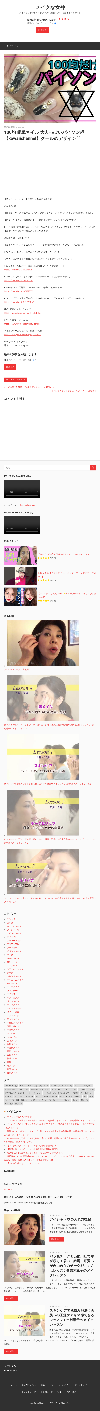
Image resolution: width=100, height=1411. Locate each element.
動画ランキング (29, 1385)
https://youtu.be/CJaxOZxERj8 (18, 269)
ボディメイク (13, 1005)
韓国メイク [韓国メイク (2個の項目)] (9, 1104)
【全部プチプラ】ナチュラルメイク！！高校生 (72, 391)
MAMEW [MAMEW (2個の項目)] (22, 1086)
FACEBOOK (9, 1171)
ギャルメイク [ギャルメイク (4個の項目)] (24, 1089)
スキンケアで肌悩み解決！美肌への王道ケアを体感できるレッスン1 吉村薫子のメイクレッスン (51, 1120)
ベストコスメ (13, 997)
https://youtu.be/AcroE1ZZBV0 (18, 291)
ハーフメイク (13, 987)
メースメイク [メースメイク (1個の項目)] (29, 1097)
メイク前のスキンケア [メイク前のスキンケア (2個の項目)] (61, 1093)
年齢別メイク (13, 1047)
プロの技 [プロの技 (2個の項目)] (21, 1093)
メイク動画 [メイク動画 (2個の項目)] (75, 1093)
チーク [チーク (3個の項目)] (47, 1089)
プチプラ (11, 994)
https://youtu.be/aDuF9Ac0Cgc (18, 280)
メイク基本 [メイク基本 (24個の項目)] (9, 1097)
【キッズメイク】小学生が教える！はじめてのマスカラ (63, 554)
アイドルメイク (14, 933)
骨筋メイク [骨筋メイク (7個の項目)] (18, 1104)
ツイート (8, 1189)
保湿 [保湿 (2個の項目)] (85, 1097)
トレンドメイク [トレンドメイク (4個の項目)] (56, 1089)
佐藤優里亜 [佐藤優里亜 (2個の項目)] (78, 1097)
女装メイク (12, 1040)
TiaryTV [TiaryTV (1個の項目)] (29, 1086)
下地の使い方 (13, 1026)
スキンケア (9, 380)
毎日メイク (12, 1055)
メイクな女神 (50, 7)
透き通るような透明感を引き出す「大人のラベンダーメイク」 (35, 1152)
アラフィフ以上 (14, 944)
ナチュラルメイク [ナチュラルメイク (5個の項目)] (70, 1089)
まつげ (10, 922)
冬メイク (11, 1033)
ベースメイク (13, 1001)
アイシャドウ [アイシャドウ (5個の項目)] (44, 1086)
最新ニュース (13, 1051)
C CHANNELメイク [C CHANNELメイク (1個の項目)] (11, 1086)
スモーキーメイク (15, 969)
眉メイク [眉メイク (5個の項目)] (75, 1100)
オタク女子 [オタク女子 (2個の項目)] (88, 1086)
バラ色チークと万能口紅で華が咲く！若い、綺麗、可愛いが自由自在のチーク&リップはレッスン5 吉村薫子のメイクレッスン (71, 1265)
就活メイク (12, 1044)
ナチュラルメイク (15, 980)
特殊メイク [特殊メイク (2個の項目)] (67, 1100)
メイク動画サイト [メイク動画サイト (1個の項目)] (86, 1093)
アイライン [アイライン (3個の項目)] (78, 1086)
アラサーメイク (14, 940)
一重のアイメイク (15, 1022)
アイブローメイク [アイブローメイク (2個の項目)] (56, 1086)
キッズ (10, 955)
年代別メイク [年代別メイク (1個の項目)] (35, 1100)
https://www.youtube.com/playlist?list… (22, 323)
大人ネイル (21, 380)
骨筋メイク (12, 1072)
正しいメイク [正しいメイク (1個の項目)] (46, 1100)
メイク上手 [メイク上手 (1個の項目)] (47, 1093)
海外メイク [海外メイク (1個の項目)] (57, 1100)
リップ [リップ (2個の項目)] (37, 1097)
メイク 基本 (13, 1012)
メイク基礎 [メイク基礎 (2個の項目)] (18, 1097)
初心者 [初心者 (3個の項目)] (90, 1097)
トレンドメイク (14, 976)
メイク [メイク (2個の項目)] (39, 1093)
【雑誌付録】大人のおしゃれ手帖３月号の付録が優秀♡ (32, 1149)
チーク (10, 972)
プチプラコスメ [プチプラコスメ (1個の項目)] (10, 1093)
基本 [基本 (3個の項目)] (17, 1100)
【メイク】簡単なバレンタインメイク (24, 1163)
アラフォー (12, 947)
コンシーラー (13, 962)
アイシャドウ (13, 929)
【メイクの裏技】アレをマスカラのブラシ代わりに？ (31, 1145)
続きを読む (55, 1239)
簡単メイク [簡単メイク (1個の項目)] (84, 1100)
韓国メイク (12, 1069)
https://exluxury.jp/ (26, 505)
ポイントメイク (14, 1008)
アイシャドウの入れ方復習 (19, 1117)
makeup (21, 127)
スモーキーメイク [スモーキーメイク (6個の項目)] (37, 1089)
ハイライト (12, 983)
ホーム (14, 1385)
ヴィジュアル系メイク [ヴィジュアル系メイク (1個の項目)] (50, 1097)
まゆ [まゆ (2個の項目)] (35, 1086)
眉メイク (11, 1065)
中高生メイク (13, 1030)
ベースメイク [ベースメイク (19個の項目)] (30, 1093)
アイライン (12, 937)
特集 (9, 1062)
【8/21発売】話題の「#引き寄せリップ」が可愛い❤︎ (29, 387)
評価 (29, 23)
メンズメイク (13, 1015)
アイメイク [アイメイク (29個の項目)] (69, 1086)
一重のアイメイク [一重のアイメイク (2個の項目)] (65, 1097)
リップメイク (13, 1019)
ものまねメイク (14, 926)
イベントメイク (14, 951)
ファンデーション (15, 990)
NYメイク (11, 919)
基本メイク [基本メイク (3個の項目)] (25, 1100)
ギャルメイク (13, 958)
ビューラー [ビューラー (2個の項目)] (90, 1089)
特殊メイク (12, 1058)
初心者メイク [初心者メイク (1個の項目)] (9, 1100)
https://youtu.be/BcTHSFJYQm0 (19, 302)
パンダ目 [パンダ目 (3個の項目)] (82, 1089)
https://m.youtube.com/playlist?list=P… (22, 313)
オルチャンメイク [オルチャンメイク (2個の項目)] (11, 1089)
